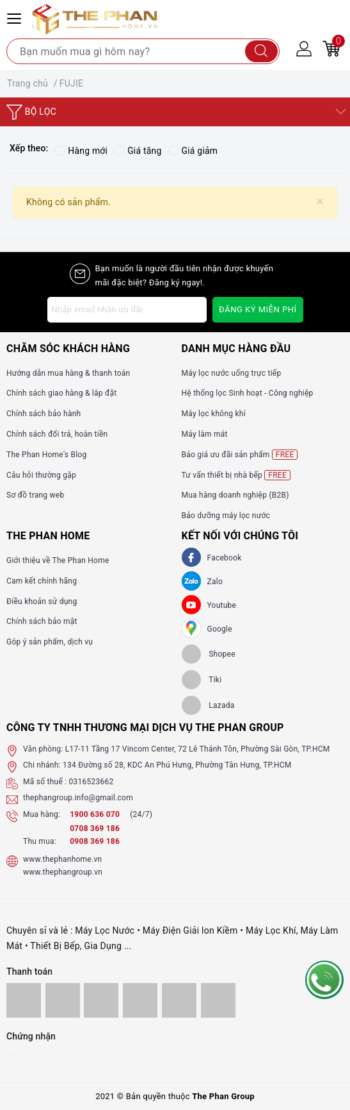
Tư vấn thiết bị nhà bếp (236, 475)
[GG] (191, 628)
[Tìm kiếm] (261, 51)
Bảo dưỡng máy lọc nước (226, 515)
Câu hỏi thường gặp (41, 475)
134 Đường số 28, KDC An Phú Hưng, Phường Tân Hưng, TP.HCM (177, 765)
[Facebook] (191, 557)
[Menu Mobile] (16, 17)
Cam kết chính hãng (41, 580)
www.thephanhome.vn (62, 859)
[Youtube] (191, 604)
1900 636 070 (96, 814)
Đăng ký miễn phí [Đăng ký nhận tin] (257, 309)
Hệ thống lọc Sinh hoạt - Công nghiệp (248, 393)
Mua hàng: (41, 814)
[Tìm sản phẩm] (143, 51)
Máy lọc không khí (214, 413)
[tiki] (202, 679)
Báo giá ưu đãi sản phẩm (240, 455)
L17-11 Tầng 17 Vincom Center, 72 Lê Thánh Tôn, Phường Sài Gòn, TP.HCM (197, 748)
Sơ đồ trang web (35, 495)
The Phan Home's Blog (46, 454)
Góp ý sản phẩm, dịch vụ (49, 641)
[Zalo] (191, 581)
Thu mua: (39, 841)
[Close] (320, 201)
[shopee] (208, 654)
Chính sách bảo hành (43, 413)
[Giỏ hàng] (331, 48)
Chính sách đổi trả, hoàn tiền (56, 434)
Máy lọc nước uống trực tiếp (232, 373)
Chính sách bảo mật (41, 622)
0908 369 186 (95, 841)
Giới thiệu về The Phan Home (57, 560)
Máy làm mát (205, 434)
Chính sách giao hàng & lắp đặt (61, 393)
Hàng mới (80, 151)
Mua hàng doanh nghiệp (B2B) (235, 495)
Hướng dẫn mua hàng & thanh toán (68, 373)
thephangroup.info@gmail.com (78, 797)
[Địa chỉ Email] (127, 310)
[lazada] (208, 705)
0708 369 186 (95, 828)
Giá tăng (139, 151)
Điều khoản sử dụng (41, 601)
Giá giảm (194, 151)
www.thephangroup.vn (62, 872)
